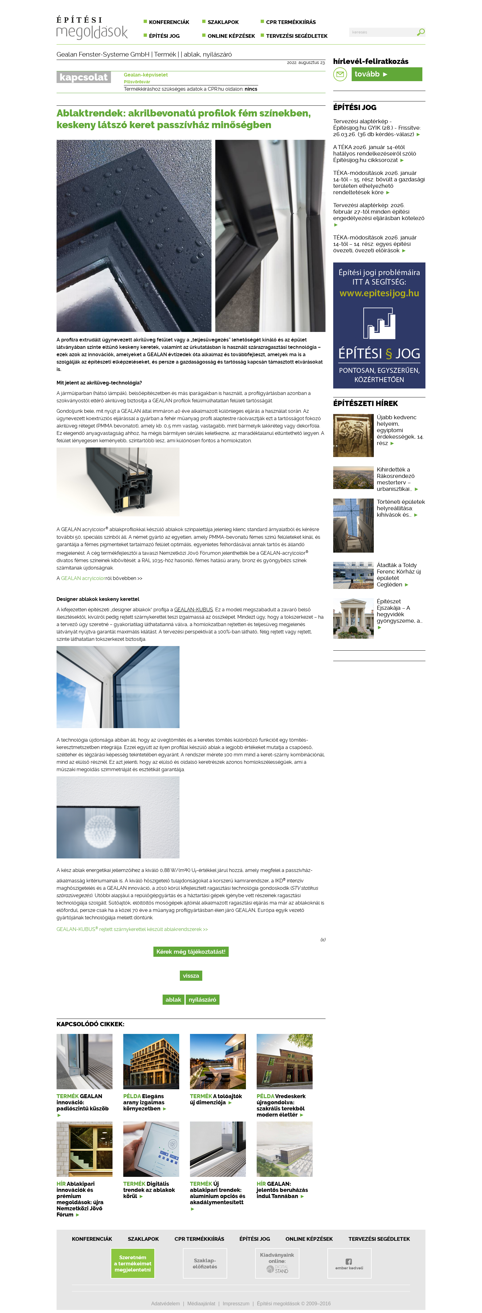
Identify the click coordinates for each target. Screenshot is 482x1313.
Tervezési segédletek (297, 36)
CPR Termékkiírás (199, 1239)
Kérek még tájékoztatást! (191, 951)
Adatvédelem (165, 1303)
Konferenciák (169, 22)
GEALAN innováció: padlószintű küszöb (83, 1102)
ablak (192, 54)
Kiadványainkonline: (277, 1263)
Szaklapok (223, 22)
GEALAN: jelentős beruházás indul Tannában (282, 1190)
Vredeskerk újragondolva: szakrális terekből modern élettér (281, 1105)
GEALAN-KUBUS (193, 610)
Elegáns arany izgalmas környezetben (143, 1102)
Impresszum (236, 1303)
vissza (191, 975)
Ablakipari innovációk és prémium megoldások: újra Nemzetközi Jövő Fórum (80, 1199)
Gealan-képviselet (146, 75)
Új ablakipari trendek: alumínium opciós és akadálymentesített (217, 1193)
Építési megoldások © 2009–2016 (294, 1303)
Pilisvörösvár (137, 81)
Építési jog (164, 36)
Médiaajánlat (201, 1303)
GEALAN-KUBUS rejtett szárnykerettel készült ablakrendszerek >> (132, 929)
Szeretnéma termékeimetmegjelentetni (133, 1263)
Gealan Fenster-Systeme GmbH (103, 54)
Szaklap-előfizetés (205, 1263)
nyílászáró (217, 54)
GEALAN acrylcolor (83, 578)
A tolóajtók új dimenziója (216, 1099)
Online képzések (231, 36)
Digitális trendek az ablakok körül (149, 1190)
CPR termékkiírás (291, 22)
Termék (165, 54)
